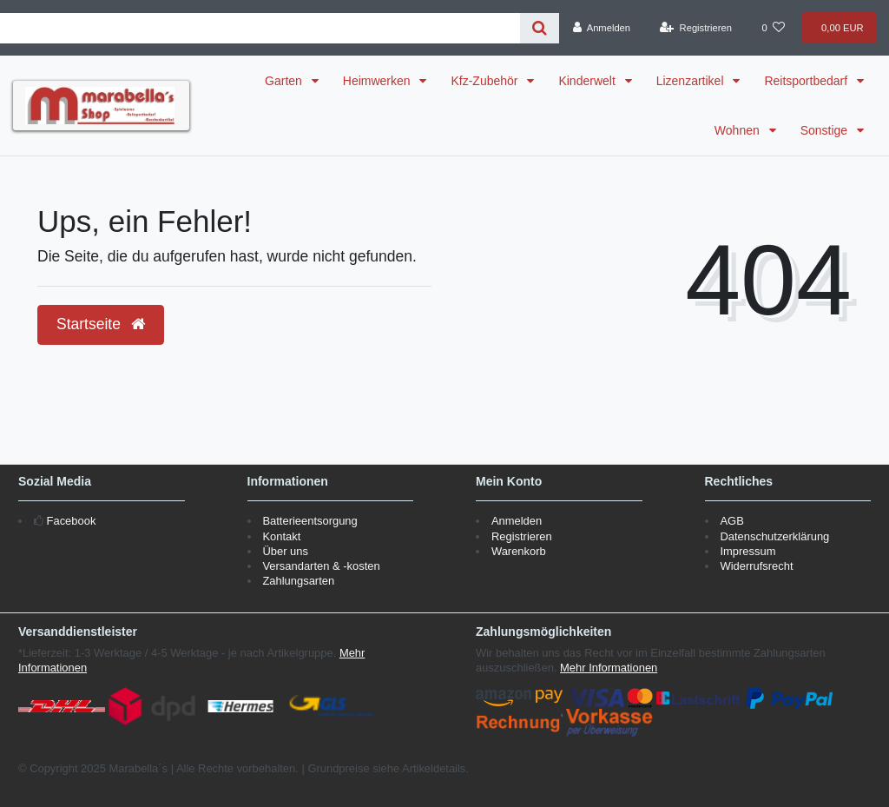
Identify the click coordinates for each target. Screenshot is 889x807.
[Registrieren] (696, 28)
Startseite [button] (100, 324)
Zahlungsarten (298, 580)
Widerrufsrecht (756, 565)
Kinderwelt (588, 81)
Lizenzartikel (692, 81)
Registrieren (521, 536)
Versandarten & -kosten (320, 565)
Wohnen (738, 130)
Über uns (285, 551)
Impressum (747, 551)
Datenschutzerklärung (774, 536)
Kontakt (281, 536)
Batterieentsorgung (309, 520)
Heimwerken (378, 81)
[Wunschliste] (773, 28)
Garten (285, 81)
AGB (731, 520)
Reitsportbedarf (807, 81)
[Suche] (539, 28)
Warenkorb (518, 551)
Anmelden (516, 520)
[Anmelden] (601, 28)
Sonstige (825, 130)
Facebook (71, 520)
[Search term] (260, 28)
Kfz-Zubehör (486, 81)
